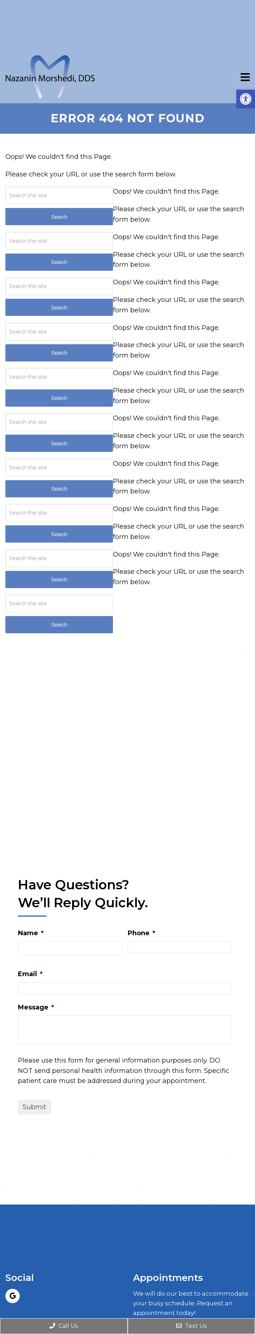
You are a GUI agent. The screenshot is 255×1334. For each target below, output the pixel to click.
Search (59, 625)
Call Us (63, 1326)
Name (31, 933)
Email (30, 974)
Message (36, 1007)
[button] (245, 99)
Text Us (191, 1326)
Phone (141, 933)
